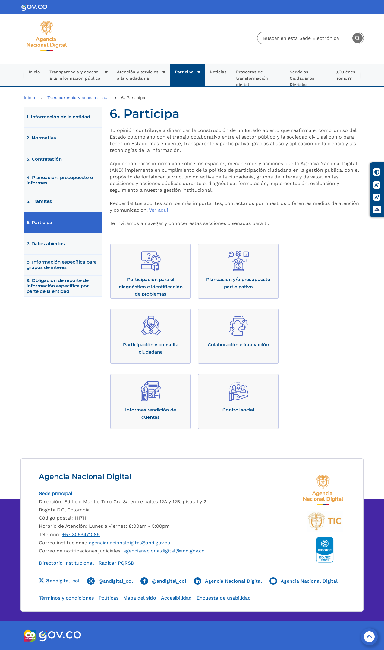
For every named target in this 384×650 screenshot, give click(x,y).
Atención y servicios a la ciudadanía (137, 75)
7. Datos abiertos (46, 243)
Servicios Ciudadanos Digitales (302, 77)
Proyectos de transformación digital (252, 77)
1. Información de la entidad (58, 117)
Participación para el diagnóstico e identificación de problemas (151, 287)
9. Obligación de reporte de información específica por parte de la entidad (58, 286)
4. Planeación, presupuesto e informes (60, 180)
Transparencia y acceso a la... (78, 97)
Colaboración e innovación (238, 344)
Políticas (108, 598)
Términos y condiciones (66, 598)
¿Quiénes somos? (345, 75)
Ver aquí (158, 210)
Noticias (218, 71)
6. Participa (39, 222)
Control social (238, 410)
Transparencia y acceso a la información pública (74, 75)
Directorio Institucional (66, 563)
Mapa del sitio (139, 598)
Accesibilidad (176, 598)
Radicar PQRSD (116, 563)
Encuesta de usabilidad (224, 598)
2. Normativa (41, 138)
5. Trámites (39, 201)
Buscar (357, 38)
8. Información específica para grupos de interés (62, 264)
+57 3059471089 (81, 534)
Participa (184, 71)
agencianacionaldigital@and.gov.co (129, 543)
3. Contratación (44, 159)
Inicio (34, 71)
